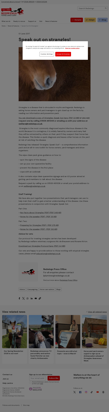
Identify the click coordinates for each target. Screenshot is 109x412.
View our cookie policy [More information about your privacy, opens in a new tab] (72, 48)
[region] (55, 50)
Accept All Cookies (63, 54)
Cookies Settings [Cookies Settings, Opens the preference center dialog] (47, 54)
